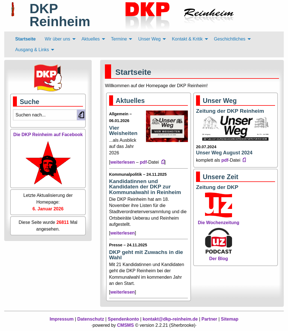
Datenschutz (90, 319)
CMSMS (125, 325)
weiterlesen (122, 162)
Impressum (61, 319)
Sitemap (229, 319)
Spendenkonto (123, 319)
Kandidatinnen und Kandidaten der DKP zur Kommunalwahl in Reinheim (145, 186)
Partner (209, 319)
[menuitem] (25, 39)
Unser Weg (220, 100)
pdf (143, 162)
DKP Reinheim (60, 15)
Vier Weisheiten (123, 130)
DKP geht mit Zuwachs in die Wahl (146, 254)
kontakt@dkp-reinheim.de (170, 319)
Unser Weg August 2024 (224, 153)
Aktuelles (130, 100)
